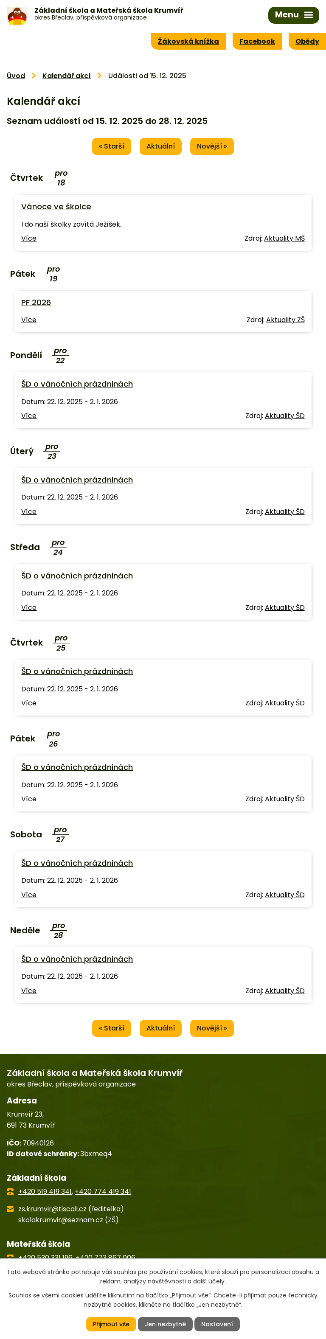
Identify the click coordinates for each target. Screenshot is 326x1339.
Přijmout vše (111, 1324)
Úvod (16, 76)
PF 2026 (36, 302)
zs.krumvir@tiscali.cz (52, 1209)
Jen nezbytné (165, 1324)
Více (29, 238)
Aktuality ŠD (285, 416)
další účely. (209, 1281)
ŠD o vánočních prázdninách (77, 384)
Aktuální (160, 146)
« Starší (111, 146)
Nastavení (217, 1324)
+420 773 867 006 (105, 1258)
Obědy (307, 41)
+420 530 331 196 (45, 1258)
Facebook (257, 41)
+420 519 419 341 (45, 1191)
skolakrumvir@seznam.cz (60, 1220)
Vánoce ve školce (56, 206)
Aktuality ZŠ (285, 320)
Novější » (212, 146)
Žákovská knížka (188, 41)
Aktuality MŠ (284, 238)
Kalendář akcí (66, 76)
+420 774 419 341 (103, 1191)
